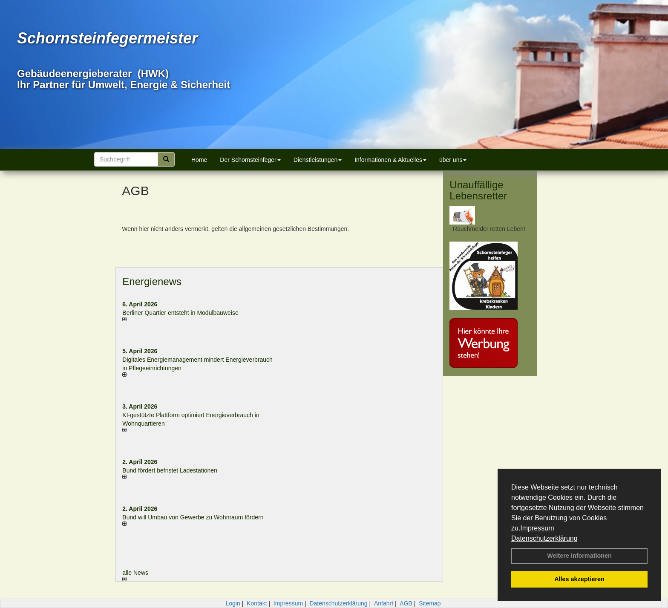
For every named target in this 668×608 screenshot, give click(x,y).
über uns (452, 159)
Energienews (151, 281)
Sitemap (430, 603)
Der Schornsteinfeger (250, 159)
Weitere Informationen (579, 555)
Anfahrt (383, 603)
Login (232, 603)
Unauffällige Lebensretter (478, 190)
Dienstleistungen (318, 159)
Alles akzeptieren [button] (579, 579)
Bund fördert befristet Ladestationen (169, 470)
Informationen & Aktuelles (390, 159)
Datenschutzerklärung (544, 538)
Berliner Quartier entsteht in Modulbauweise (180, 312)
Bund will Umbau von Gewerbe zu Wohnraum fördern (192, 517)
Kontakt (257, 603)
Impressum (537, 528)
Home (199, 159)
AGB (406, 603)
